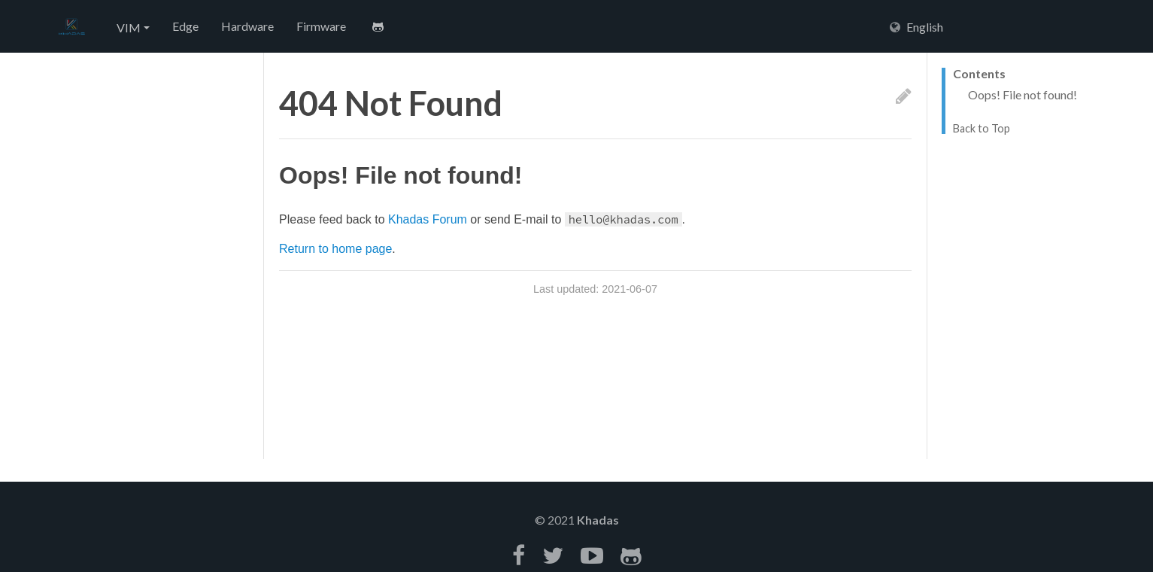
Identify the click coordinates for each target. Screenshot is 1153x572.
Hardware (247, 26)
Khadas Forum (427, 219)
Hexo (71, 27)
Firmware (321, 26)
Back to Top (981, 128)
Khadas (598, 520)
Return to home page (335, 248)
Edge (185, 26)
